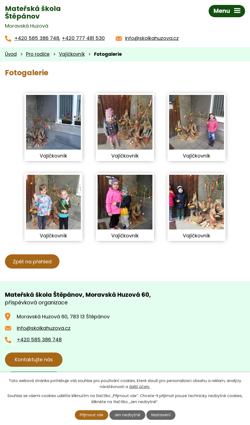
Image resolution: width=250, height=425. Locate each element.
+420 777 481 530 (83, 38)
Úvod (11, 54)
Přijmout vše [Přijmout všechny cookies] (91, 415)
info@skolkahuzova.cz (152, 38)
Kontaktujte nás (34, 359)
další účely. (139, 386)
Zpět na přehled (32, 261)
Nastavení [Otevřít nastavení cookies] (161, 415)
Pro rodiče (38, 54)
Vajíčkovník (72, 54)
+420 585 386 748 (36, 38)
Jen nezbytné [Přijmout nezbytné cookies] (127, 415)
